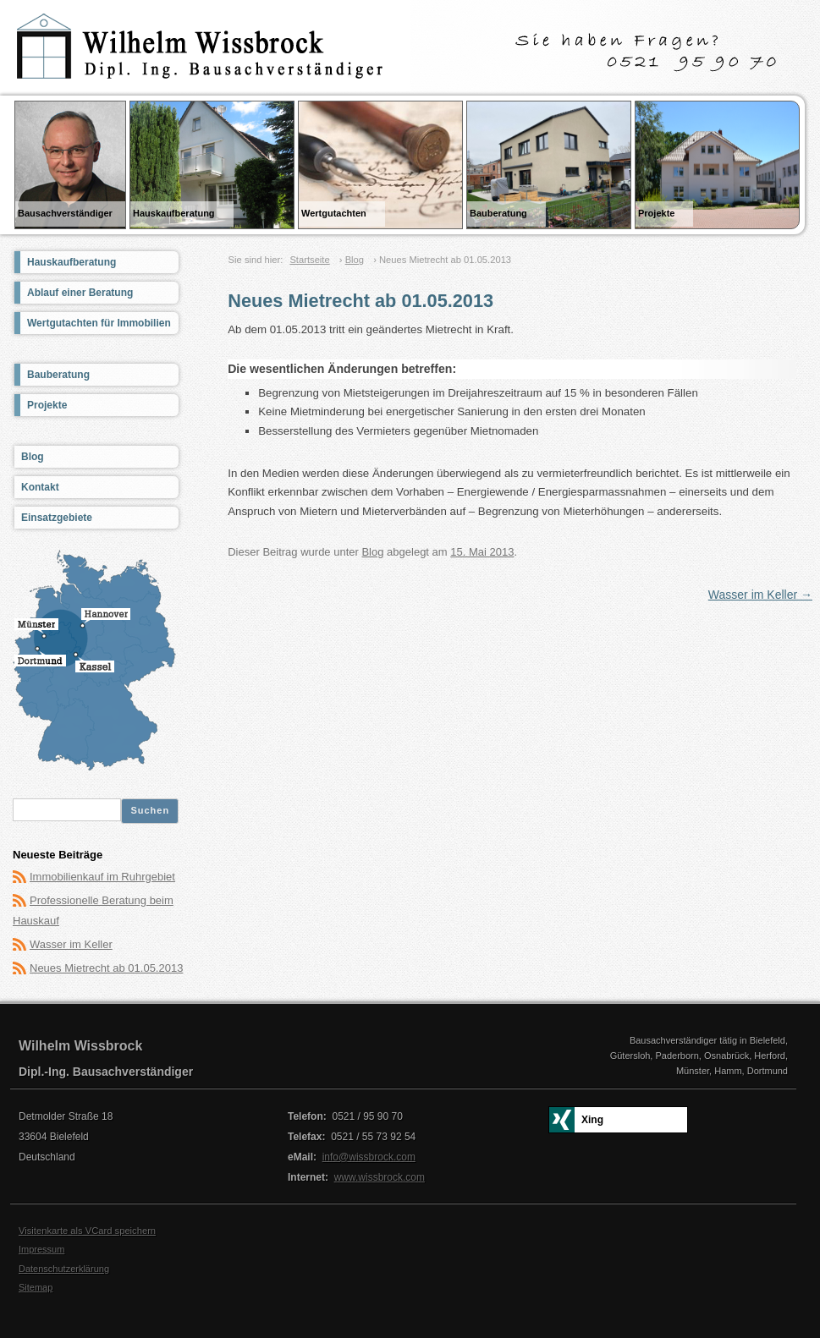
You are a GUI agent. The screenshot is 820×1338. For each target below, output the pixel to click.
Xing (592, 1120)
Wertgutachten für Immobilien (99, 323)
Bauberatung (58, 375)
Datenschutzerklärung (64, 1269)
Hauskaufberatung (71, 262)
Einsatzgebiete (56, 518)
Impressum (41, 1249)
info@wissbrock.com (369, 1157)
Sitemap (35, 1287)
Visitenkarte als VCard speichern (87, 1231)
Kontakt (40, 487)
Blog (354, 260)
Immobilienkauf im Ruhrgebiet (102, 876)
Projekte (47, 405)
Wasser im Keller (760, 594)
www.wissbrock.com (379, 1177)
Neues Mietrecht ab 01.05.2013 (106, 968)
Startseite (309, 260)
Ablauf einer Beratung (80, 293)
